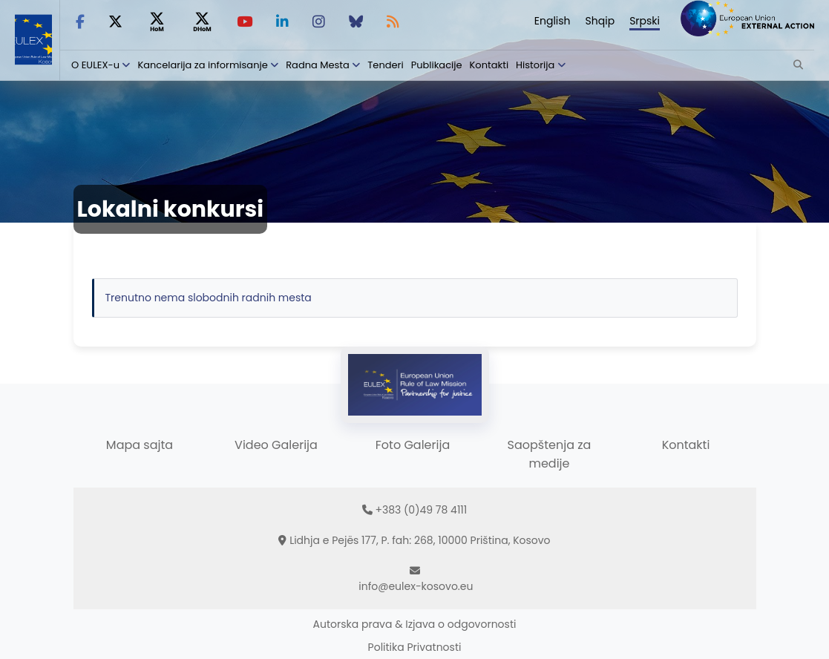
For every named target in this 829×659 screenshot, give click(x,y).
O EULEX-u (95, 65)
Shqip (600, 20)
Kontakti (489, 65)
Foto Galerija (413, 444)
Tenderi (385, 65)
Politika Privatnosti (415, 647)
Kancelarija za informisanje (203, 65)
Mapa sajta (139, 444)
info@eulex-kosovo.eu (415, 586)
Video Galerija (276, 444)
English (552, 20)
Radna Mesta (318, 65)
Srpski (644, 20)
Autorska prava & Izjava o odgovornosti (415, 624)
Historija (535, 65)
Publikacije (436, 65)
